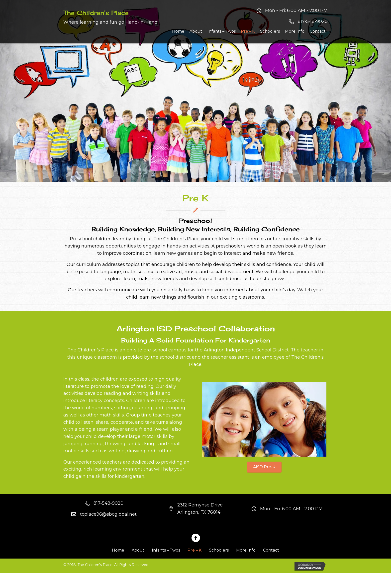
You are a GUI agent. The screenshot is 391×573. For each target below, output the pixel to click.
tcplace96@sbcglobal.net (108, 514)
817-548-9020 (313, 21)
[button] (264, 467)
